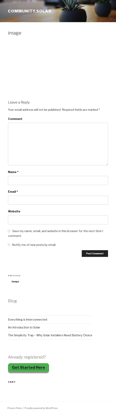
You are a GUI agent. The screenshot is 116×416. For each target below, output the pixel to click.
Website (14, 211)
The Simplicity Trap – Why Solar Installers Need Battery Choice (50, 335)
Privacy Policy (14, 408)
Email (13, 191)
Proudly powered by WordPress (41, 408)
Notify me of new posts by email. (34, 244)
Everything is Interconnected (27, 319)
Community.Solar (29, 11)
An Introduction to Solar (24, 327)
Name (13, 172)
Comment (15, 119)
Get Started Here (28, 367)
